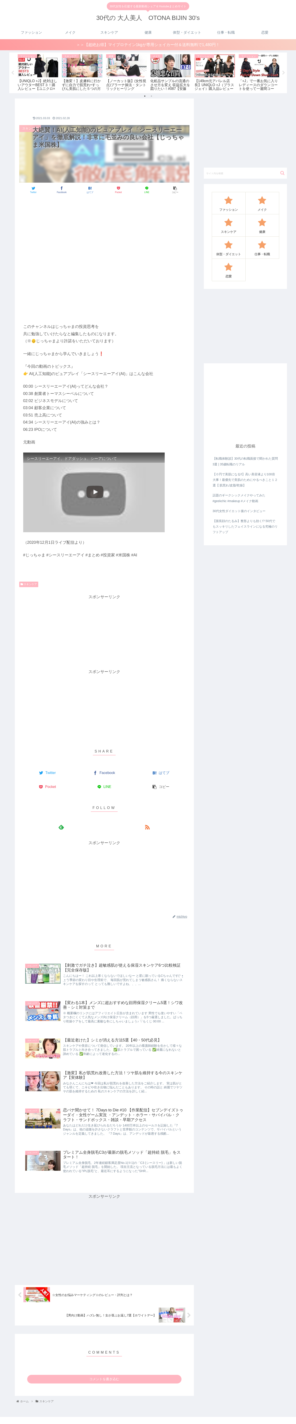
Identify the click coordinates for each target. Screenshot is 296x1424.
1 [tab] (145, 82)
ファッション (169, 1416)
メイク (188, 1416)
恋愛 (280, 1416)
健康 (220, 1416)
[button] (282, 159)
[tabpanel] (22, 65)
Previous (12, 66)
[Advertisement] (104, 197)
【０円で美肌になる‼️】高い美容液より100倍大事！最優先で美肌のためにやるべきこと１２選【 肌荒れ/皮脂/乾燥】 (245, 466)
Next (283, 66)
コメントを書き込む (104, 1367)
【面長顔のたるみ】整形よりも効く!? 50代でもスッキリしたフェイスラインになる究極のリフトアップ (245, 513)
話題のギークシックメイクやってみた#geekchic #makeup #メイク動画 (239, 484)
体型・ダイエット (240, 1416)
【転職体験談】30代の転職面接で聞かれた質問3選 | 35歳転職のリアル (245, 448)
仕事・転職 (264, 1416)
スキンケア (29, 570)
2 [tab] (151, 82)
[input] (245, 159)
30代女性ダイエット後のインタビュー (239, 497)
